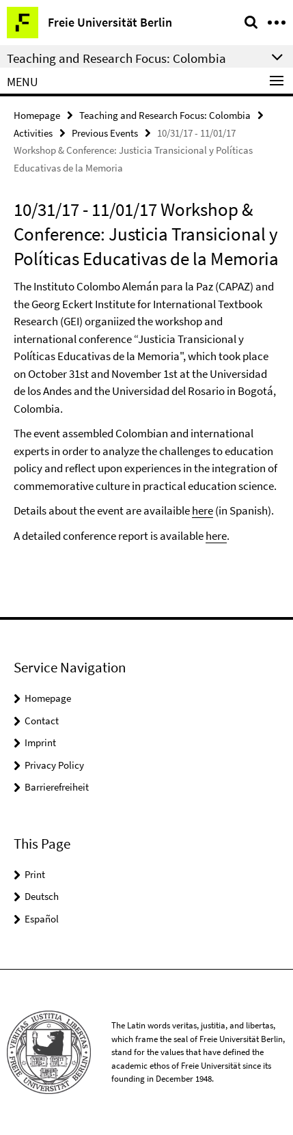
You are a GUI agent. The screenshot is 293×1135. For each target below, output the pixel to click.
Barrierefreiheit (57, 786)
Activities (33, 132)
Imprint (40, 742)
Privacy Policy (54, 764)
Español (42, 918)
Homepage (37, 115)
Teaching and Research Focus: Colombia (165, 115)
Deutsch (42, 896)
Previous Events (105, 132)
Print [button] (35, 874)
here (202, 510)
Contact (42, 720)
